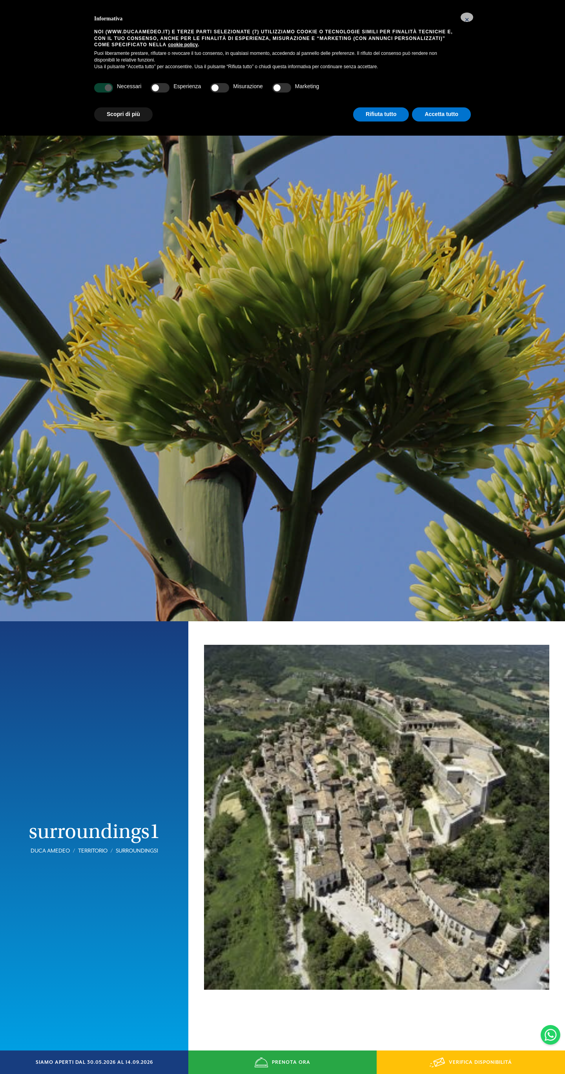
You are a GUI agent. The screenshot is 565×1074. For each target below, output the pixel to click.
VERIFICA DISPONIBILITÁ (471, 1062)
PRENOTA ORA (282, 1062)
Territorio (93, 821)
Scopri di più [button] (123, 114)
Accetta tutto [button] (441, 114)
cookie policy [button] (183, 44)
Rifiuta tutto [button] (381, 114)
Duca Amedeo (50, 821)
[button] (467, 17)
